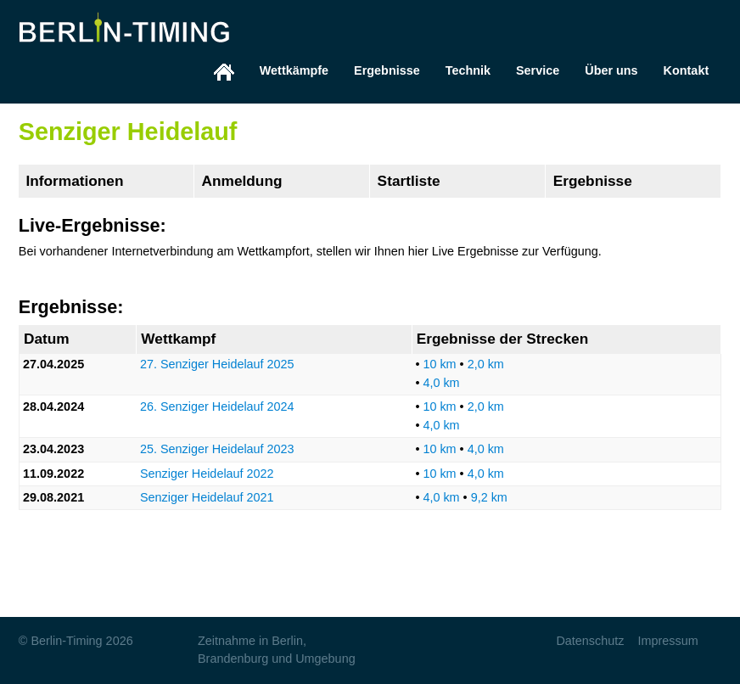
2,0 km (486, 364)
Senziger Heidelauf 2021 (207, 497)
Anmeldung (242, 180)
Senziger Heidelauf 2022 (207, 473)
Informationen (74, 180)
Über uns (611, 70)
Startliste (409, 180)
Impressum (667, 641)
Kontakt (686, 70)
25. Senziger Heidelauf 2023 (217, 449)
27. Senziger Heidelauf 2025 (217, 364)
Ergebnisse (387, 70)
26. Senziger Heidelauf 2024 (217, 406)
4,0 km (441, 383)
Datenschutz (590, 641)
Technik (468, 70)
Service (537, 70)
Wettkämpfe (294, 70)
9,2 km (489, 497)
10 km (439, 364)
